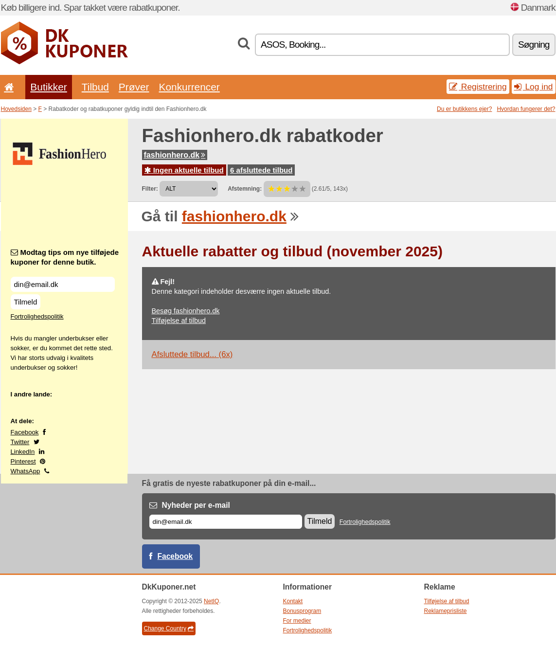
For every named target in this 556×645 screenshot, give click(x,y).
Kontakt (293, 601)
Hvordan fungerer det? (526, 109)
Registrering (478, 86)
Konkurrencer (189, 86)
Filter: (150, 188)
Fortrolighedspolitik (37, 316)
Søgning (533, 44)
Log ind (533, 86)
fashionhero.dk (175, 155)
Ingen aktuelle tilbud (184, 170)
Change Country (169, 628)
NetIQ (211, 601)
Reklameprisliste (445, 611)
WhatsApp (25, 471)
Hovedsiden (16, 109)
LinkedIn (23, 451)
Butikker (48, 86)
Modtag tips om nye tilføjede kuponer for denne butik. (65, 257)
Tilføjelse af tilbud (179, 320)
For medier (297, 620)
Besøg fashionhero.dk (186, 311)
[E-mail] (225, 522)
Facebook (25, 432)
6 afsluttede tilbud (261, 170)
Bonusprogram (302, 611)
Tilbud (95, 86)
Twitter (20, 442)
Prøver (134, 86)
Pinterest (23, 461)
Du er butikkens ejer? (464, 109)
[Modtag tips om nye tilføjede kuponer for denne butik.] (63, 284)
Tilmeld (25, 302)
